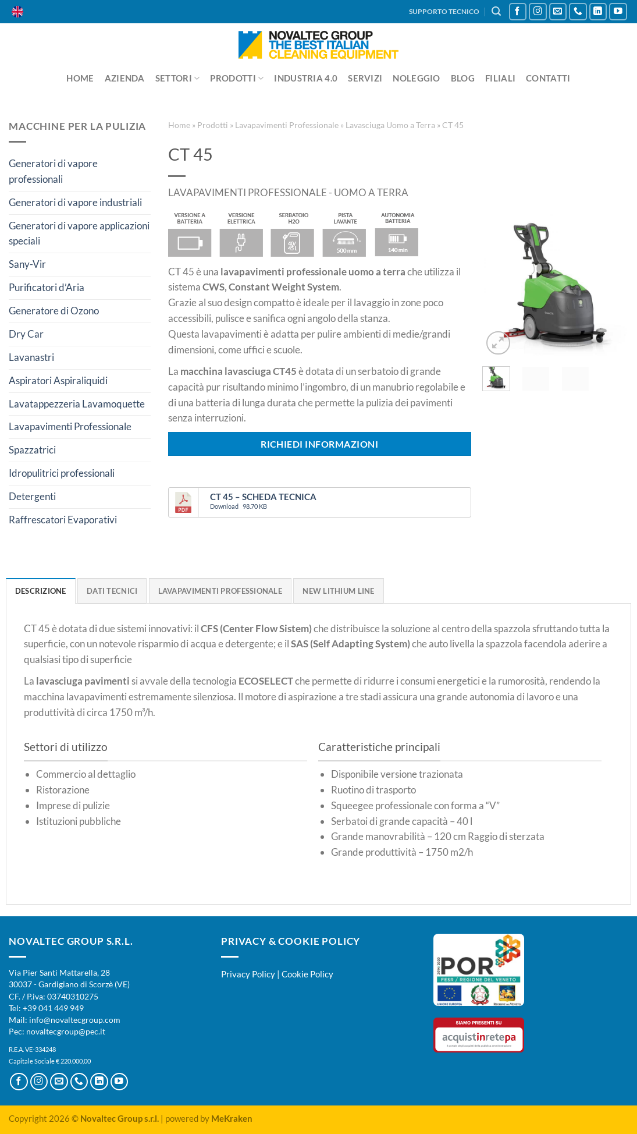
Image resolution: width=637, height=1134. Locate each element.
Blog (463, 78)
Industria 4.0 (305, 78)
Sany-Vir (27, 264)
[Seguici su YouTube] (618, 12)
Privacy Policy (248, 974)
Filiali (500, 78)
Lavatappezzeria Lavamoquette (77, 404)
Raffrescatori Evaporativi (63, 519)
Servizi (365, 78)
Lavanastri (31, 357)
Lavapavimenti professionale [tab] (220, 591)
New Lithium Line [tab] (338, 591)
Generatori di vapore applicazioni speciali (79, 233)
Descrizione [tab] (40, 591)
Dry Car (26, 334)
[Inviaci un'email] (558, 12)
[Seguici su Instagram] (538, 12)
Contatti (548, 78)
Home (80, 78)
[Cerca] (496, 11)
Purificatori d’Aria (46, 287)
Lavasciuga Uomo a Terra (390, 125)
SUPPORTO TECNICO (444, 11)
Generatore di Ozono (54, 310)
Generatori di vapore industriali (75, 202)
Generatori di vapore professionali (53, 171)
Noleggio (416, 78)
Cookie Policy (307, 974)
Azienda (125, 78)
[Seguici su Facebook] (518, 12)
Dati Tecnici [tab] (112, 591)
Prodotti (237, 78)
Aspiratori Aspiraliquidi (58, 380)
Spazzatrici (32, 450)
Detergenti (32, 496)
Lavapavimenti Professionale (70, 426)
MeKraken (231, 1118)
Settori (177, 78)
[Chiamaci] (578, 12)
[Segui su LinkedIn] (598, 12)
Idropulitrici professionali (62, 473)
